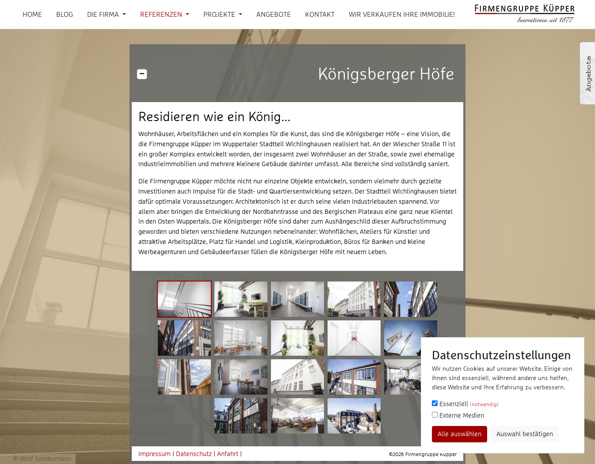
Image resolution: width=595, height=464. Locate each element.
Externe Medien (458, 415)
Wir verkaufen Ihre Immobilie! (402, 14)
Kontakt (320, 14)
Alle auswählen (459, 434)
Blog (64, 14)
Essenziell (465, 403)
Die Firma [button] (104, 14)
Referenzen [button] (162, 14)
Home (32, 14)
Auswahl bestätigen (524, 434)
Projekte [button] (220, 14)
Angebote (273, 14)
